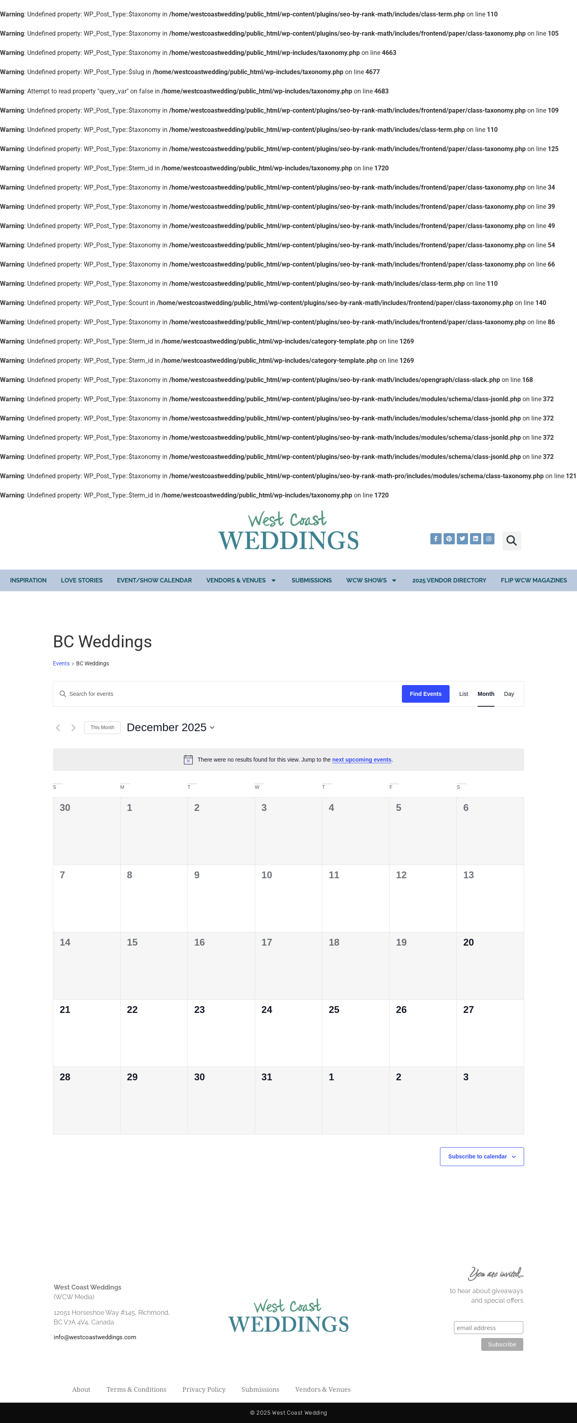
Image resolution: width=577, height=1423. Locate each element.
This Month (102, 727)
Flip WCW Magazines (534, 580)
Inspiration (28, 580)
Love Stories (82, 580)
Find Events (426, 694)
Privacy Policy (204, 1389)
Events (61, 663)
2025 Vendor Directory (449, 580)
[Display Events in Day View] (509, 694)
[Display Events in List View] (463, 694)
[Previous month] (58, 727)
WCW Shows (372, 580)
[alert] (288, 759)
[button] (511, 541)
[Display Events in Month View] (486, 694)
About (81, 1389)
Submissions (312, 580)
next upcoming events (361, 759)
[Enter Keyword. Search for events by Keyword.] (227, 694)
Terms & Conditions (136, 1389)
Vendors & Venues (241, 580)
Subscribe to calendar (477, 1156)
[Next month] (73, 727)
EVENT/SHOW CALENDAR (154, 580)
